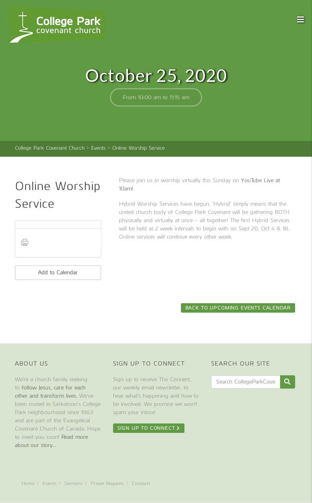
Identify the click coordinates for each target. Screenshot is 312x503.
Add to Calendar (58, 272)
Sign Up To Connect (149, 428)
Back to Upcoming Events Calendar (238, 308)
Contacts (141, 483)
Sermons (73, 483)
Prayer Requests (107, 483)
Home (28, 483)
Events (49, 483)
